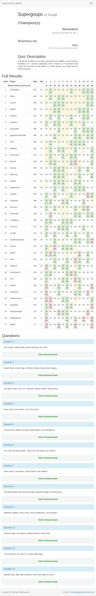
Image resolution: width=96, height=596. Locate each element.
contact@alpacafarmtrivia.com (82, 592)
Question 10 (9, 528)
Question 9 (9, 507)
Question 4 (9, 403)
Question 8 (9, 486)
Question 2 (9, 362)
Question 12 (9, 569)
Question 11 (9, 548)
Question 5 (9, 424)
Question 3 (9, 383)
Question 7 (9, 466)
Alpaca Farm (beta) (12, 3)
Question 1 (9, 341)
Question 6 (9, 445)
